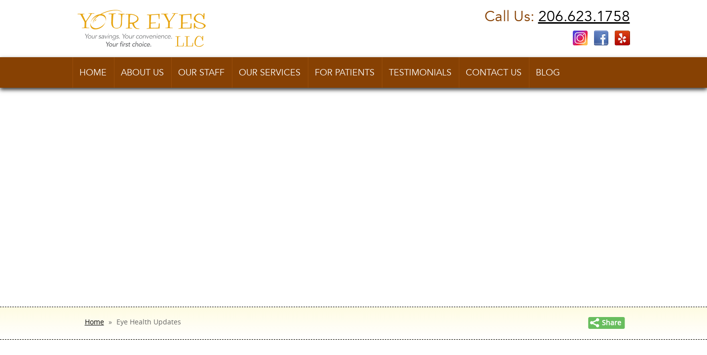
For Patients (344, 72)
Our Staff (201, 72)
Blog (548, 72)
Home (93, 72)
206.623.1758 (584, 16)
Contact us (493, 72)
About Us (142, 72)
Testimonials (420, 72)
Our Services (269, 72)
